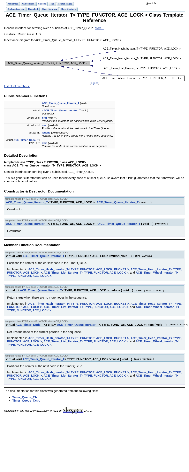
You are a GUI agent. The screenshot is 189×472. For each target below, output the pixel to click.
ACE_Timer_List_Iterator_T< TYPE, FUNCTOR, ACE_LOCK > (86, 273)
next (44, 125)
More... (99, 28)
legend (94, 83)
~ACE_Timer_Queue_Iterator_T (61, 110)
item (44, 143)
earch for (151, 3)
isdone (46, 133)
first (44, 118)
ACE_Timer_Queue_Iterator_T (60, 103)
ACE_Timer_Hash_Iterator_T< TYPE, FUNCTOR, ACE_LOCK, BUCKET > (78, 269)
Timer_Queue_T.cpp (26, 400)
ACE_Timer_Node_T (26, 140)
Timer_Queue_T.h (24, 397)
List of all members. (17, 86)
